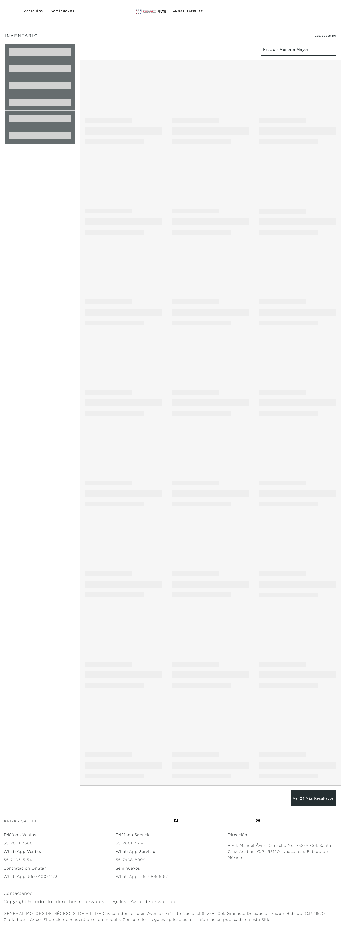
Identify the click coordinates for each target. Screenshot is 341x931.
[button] (320, 35)
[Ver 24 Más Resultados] (313, 798)
